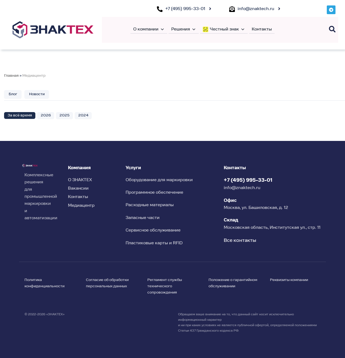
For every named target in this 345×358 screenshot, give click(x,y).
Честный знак (227, 29)
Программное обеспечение (154, 192)
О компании (148, 29)
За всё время (20, 115)
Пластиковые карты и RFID (154, 243)
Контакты (262, 29)
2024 (83, 115)
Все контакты (240, 240)
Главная (11, 76)
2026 (46, 115)
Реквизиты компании (289, 280)
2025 (65, 115)
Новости (37, 94)
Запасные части (143, 218)
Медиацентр (34, 76)
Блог (13, 94)
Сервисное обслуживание (153, 230)
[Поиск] (332, 29)
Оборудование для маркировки (159, 180)
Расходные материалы (150, 205)
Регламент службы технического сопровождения (164, 286)
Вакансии (78, 188)
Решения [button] (183, 29)
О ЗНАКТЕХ (80, 180)
